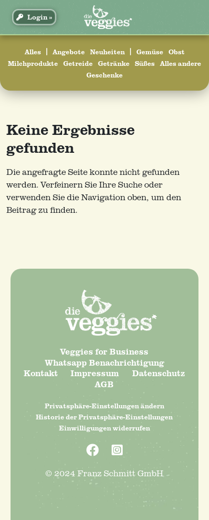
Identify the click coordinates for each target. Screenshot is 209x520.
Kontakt (41, 373)
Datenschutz (158, 373)
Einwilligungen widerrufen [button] (104, 428)
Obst (176, 51)
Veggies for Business (104, 351)
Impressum (95, 373)
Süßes (145, 63)
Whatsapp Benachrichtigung (104, 362)
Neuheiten (107, 51)
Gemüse (149, 51)
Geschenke (104, 75)
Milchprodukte (33, 63)
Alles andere (180, 63)
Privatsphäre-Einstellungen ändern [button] (104, 405)
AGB (104, 384)
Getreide (78, 63)
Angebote (69, 51)
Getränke (114, 63)
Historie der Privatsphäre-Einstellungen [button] (104, 416)
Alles (33, 51)
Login (31, 17)
